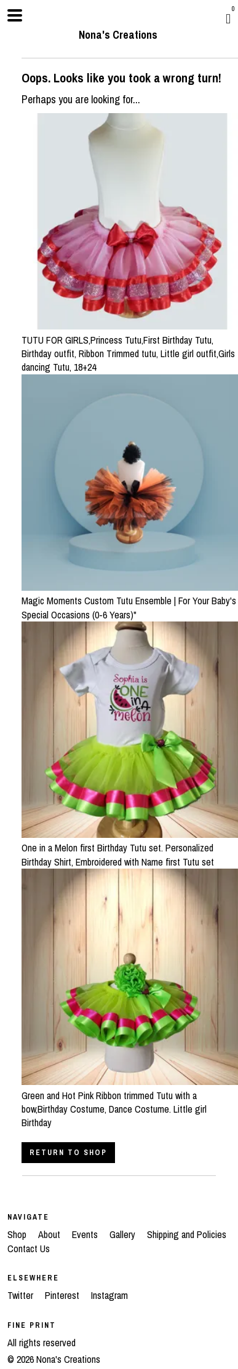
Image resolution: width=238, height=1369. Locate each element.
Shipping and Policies (186, 1234)
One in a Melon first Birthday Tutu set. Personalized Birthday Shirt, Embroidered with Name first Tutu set (130, 848)
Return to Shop (68, 1153)
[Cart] (228, 18)
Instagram (109, 1295)
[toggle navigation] (14, 15)
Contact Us (28, 1248)
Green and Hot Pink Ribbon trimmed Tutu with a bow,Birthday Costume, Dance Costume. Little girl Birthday (130, 1102)
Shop (18, 1234)
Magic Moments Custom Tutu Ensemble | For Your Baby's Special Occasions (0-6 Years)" (130, 600)
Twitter (21, 1295)
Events (86, 1234)
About (50, 1234)
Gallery (123, 1234)
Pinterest (63, 1295)
